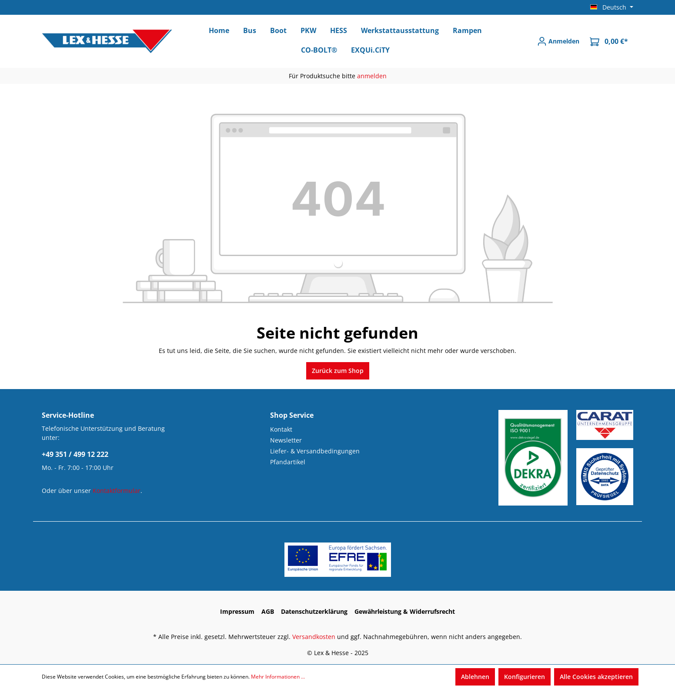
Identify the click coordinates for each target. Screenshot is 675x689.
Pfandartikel (287, 462)
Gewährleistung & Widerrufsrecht (404, 611)
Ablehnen (475, 676)
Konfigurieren (524, 676)
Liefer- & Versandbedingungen (315, 451)
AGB (267, 611)
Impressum (237, 611)
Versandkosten (313, 636)
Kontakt (281, 429)
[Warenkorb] (609, 41)
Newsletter (286, 440)
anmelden (372, 76)
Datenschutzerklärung (314, 611)
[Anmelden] (558, 41)
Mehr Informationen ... (278, 676)
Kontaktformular (116, 490)
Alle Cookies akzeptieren (596, 676)
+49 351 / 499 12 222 (75, 454)
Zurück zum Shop (338, 370)
